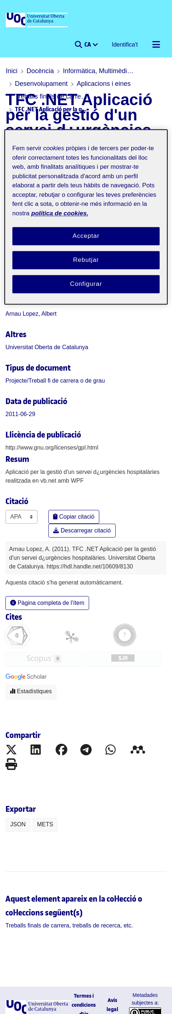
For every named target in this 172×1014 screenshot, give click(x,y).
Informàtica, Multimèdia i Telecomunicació (99, 71)
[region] (86, 216)
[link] (55, 381)
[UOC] (37, 20)
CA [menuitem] (88, 44)
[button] (78, 44)
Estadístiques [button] (31, 691)
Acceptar (86, 236)
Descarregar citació (82, 530)
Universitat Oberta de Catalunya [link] (46, 347)
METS (45, 824)
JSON (18, 824)
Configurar (86, 283)
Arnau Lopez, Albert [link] (31, 314)
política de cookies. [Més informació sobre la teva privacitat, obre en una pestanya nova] (59, 213)
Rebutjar (86, 259)
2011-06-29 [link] (20, 414)
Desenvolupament (41, 83)
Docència (40, 71)
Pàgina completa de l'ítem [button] (47, 603)
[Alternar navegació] (156, 45)
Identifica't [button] (125, 44)
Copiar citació (73, 517)
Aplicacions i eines (104, 83)
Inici (11, 71)
